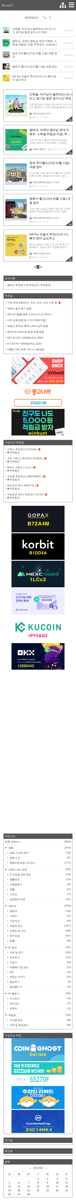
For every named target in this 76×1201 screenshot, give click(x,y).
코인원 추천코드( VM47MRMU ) (26, 476)
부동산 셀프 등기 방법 (19, 308)
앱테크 (40, 911)
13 (19, 1186)
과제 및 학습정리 (40, 1025)
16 (47, 1186)
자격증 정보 (40, 1020)
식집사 (40, 962)
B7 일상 (39, 947)
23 (47, 1190)
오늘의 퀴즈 (40, 925)
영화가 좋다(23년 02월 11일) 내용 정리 (34, 66)
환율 (40, 940)
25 (66, 1190)
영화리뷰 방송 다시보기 (40, 862)
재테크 (39, 905)
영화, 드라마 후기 (40, 852)
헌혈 (40, 889)
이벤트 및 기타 (40, 930)
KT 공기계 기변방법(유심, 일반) (24, 343)
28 (28, 1194)
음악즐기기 (40, 986)
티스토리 (40, 998)
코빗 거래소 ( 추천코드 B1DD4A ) (26, 458)
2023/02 (38, 1168)
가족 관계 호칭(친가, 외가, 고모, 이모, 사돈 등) (33, 302)
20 (19, 1190)
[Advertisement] (38, 712)
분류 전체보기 (38, 841)
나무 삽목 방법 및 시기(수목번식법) (26, 320)
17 (57, 1186)
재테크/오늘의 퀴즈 (40, 113)
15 (38, 1186)
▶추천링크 (13, 452)
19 (9, 1190)
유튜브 (40, 1008)
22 (38, 1190)
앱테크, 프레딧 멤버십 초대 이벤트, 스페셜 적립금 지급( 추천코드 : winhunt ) (34, 43)
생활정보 (40, 879)
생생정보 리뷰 (40, 899)
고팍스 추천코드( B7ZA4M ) (23, 449)
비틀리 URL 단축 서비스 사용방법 (25, 349)
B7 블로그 (39, 993)
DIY (40, 972)
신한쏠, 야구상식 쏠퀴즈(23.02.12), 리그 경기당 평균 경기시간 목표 (34, 30)
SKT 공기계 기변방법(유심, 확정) (25, 337)
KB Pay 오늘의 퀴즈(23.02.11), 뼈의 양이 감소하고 (34, 78)
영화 (39, 847)
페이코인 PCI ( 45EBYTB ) (22, 485)
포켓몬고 (40, 957)
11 (66, 1182)
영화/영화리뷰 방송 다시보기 (44, 182)
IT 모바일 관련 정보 (40, 874)
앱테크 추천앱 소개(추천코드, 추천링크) (29, 285)
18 (66, 1186)
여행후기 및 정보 (40, 967)
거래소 (40, 916)
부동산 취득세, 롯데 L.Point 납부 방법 (27, 326)
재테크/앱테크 (37, 149)
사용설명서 (40, 884)
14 (28, 1186)
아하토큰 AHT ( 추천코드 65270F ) (27, 494)
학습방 (39, 1015)
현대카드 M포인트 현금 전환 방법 (25, 332)
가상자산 (40, 920)
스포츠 (40, 894)
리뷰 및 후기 (40, 952)
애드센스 (40, 1003)
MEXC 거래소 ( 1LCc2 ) (21, 467)
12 (9, 1186)
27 (19, 1194)
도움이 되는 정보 (39, 869)
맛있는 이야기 (40, 976)
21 (28, 1190)
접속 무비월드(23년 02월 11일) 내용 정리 (34, 55)
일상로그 (40, 981)
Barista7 (7, 5)
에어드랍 (40, 935)
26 (9, 1194)
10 (57, 1182)
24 (57, 1190)
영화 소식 (40, 857)
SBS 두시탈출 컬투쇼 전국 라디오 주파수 (29, 314)
